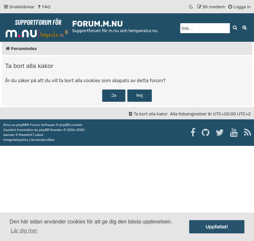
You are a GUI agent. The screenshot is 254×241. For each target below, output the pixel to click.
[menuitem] (43, 7)
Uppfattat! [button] (217, 226)
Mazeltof (25, 135)
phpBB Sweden (51, 130)
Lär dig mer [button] (24, 230)
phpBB (21, 125)
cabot (38, 135)
